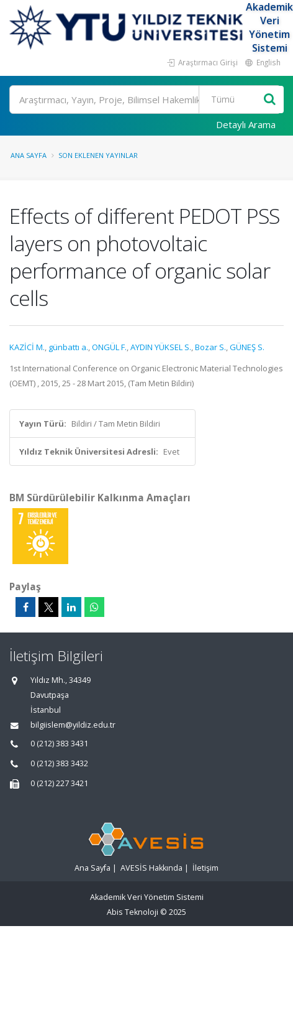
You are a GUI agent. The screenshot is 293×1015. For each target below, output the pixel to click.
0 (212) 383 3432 (59, 763)
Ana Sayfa (29, 155)
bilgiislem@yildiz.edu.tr (72, 725)
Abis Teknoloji (132, 912)
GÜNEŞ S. (247, 347)
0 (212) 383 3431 (59, 743)
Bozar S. (210, 347)
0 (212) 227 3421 (59, 783)
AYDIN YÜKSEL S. (160, 347)
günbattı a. (68, 347)
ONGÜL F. (109, 347)
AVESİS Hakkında (151, 868)
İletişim (205, 868)
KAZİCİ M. (27, 347)
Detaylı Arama (246, 124)
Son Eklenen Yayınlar (98, 155)
